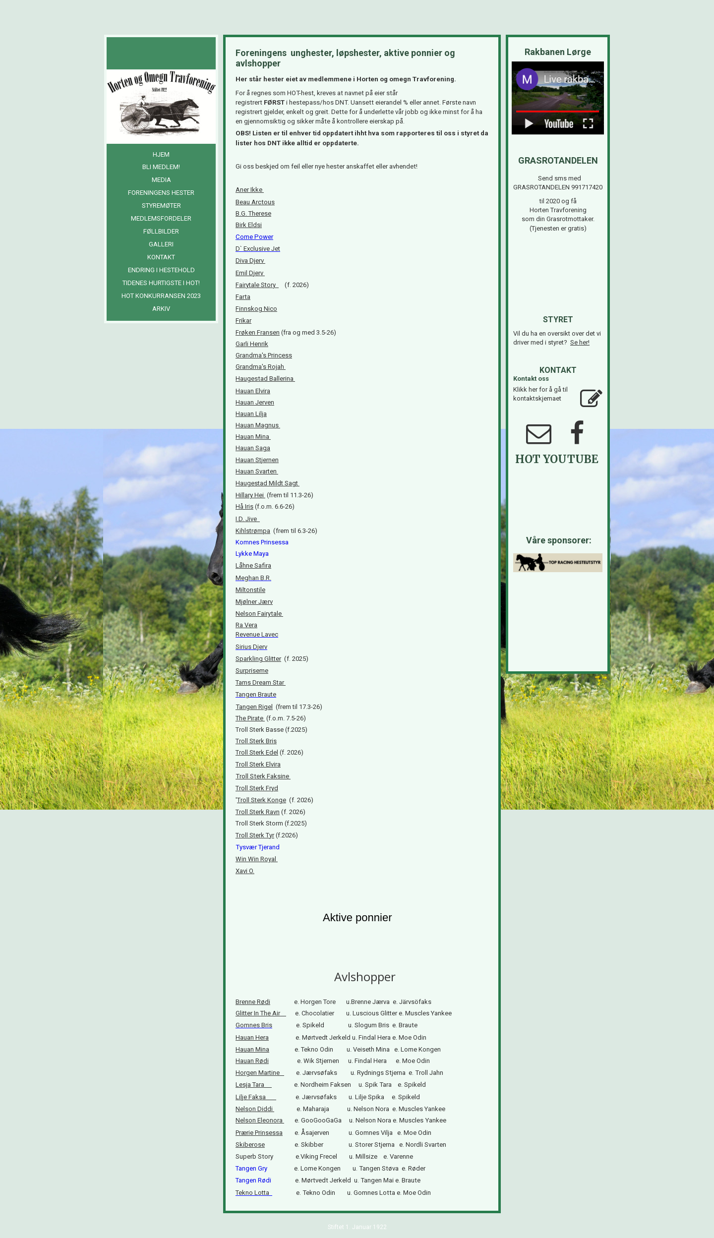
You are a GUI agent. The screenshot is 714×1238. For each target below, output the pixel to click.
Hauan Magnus (257, 425)
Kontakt (161, 257)
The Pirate (250, 718)
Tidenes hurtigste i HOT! (161, 283)
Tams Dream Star (260, 682)
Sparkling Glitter (258, 658)
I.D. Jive (248, 519)
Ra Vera (246, 625)
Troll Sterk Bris (256, 741)
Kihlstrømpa (253, 530)
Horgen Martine (258, 1072)
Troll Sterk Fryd (257, 788)
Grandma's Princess (264, 355)
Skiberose (250, 1144)
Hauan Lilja (251, 413)
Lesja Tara (251, 1084)
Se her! (580, 342)
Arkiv (161, 308)
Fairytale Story (257, 285)
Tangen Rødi (254, 1180)
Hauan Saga (253, 448)
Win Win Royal (256, 859)
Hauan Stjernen (257, 460)
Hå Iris (244, 506)
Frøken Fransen (258, 332)
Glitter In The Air (261, 1013)
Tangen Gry (254, 1168)
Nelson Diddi (254, 1109)
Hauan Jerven (255, 402)
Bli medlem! (161, 167)
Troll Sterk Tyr (255, 835)
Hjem (161, 154)
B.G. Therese (253, 213)
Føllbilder (161, 231)
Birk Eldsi (249, 225)
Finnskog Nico (256, 308)
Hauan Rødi (252, 1060)
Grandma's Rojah (261, 366)
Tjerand (270, 847)
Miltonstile (250, 589)
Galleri (161, 244)
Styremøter (161, 205)
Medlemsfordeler (161, 218)
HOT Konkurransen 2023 (161, 295)
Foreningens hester (161, 192)
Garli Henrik (252, 344)
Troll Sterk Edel (257, 752)
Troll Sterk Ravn (258, 812)
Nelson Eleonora (260, 1120)
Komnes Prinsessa (263, 542)
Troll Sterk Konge (261, 800)
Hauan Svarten (256, 471)
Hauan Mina (253, 436)
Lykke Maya (252, 553)
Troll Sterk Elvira (258, 764)
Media (161, 179)
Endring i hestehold (161, 270)
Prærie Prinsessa (259, 1132)
